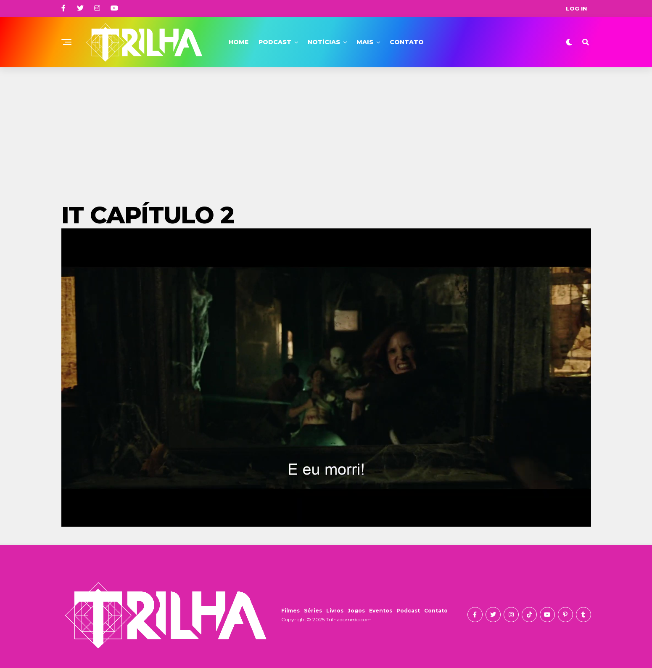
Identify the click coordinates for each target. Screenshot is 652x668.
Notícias (324, 42)
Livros (334, 610)
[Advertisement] (326, 130)
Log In (576, 8)
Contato (407, 42)
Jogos (356, 610)
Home (238, 42)
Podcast (275, 42)
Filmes (290, 610)
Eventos (380, 610)
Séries (313, 610)
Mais (364, 42)
